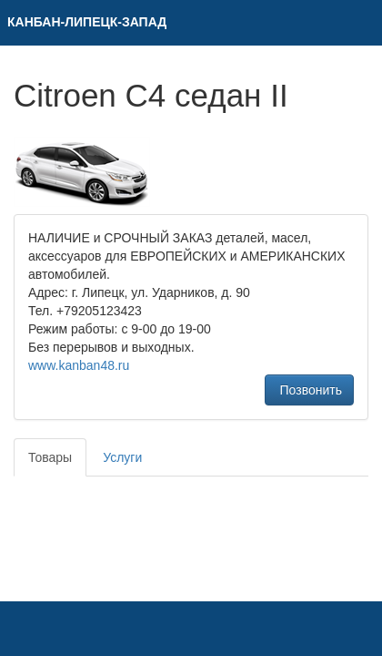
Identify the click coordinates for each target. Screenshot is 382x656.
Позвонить (309, 390)
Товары (50, 457)
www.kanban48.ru (78, 365)
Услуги (122, 457)
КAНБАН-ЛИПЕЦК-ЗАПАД (86, 22)
